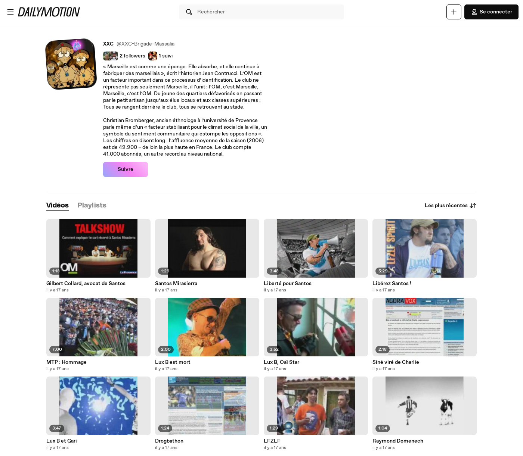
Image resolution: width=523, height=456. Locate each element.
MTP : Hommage (66, 362)
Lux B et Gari (61, 441)
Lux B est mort (173, 362)
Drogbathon (169, 441)
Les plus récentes (451, 205)
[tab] (57, 205)
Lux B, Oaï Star (281, 362)
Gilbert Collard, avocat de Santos (86, 284)
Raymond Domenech (397, 441)
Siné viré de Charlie (395, 362)
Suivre (125, 169)
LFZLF (272, 441)
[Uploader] (453, 11)
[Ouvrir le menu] (10, 11)
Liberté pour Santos (288, 284)
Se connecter (491, 12)
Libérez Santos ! (391, 284)
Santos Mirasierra (176, 284)
